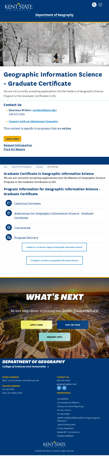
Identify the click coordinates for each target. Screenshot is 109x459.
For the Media (63, 413)
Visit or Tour (72, 324)
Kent (5, 166)
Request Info (54, 336)
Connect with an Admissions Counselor (33, 121)
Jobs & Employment (66, 424)
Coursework (22, 228)
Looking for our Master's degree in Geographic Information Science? (54, 247)
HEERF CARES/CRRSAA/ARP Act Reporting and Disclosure (78, 419)
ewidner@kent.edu (44, 110)
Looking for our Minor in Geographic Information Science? (55, 260)
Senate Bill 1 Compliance (68, 432)
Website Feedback (65, 435)
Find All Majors (14, 149)
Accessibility (62, 398)
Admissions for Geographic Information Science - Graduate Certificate (53, 216)
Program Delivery (26, 237)
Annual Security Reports (68, 402)
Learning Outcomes (27, 203)
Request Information (18, 145)
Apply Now (12, 138)
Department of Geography (54, 14)
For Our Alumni (64, 410)
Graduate (39, 166)
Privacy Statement (65, 428)
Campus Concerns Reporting (70, 406)
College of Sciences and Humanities (24, 366)
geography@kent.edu (67, 384)
